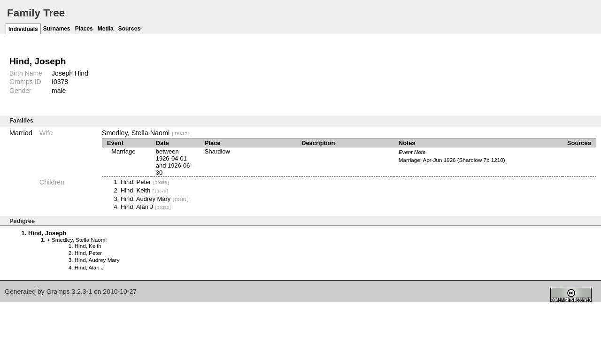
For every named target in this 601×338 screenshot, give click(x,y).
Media (106, 28)
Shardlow (217, 151)
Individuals (23, 29)
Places (84, 28)
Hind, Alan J (146, 206)
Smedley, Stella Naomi (146, 133)
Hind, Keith (145, 190)
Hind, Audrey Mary (155, 198)
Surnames (56, 28)
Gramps (58, 291)
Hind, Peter (145, 181)
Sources (129, 28)
